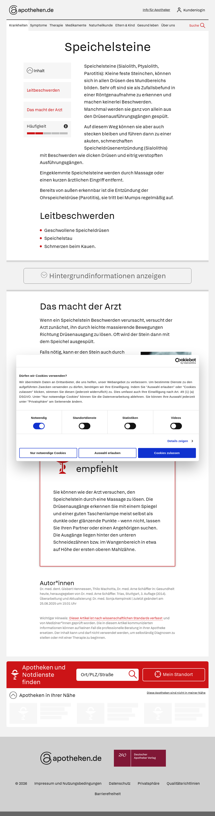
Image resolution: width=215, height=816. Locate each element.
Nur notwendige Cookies (48, 453)
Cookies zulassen (167, 453)
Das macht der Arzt (44, 109)
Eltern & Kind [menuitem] (125, 25)
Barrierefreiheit (108, 798)
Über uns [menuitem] (168, 25)
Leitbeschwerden (43, 90)
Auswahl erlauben (107, 453)
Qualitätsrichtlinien (183, 788)
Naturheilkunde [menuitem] (101, 25)
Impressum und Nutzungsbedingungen (68, 788)
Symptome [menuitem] (38, 25)
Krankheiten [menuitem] (18, 25)
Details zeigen (177, 441)
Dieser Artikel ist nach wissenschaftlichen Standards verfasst (115, 622)
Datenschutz (119, 788)
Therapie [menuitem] (56, 25)
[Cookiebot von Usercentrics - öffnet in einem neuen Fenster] (178, 361)
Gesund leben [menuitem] (148, 25)
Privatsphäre (148, 788)
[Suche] (197, 25)
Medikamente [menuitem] (75, 25)
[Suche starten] (133, 679)
